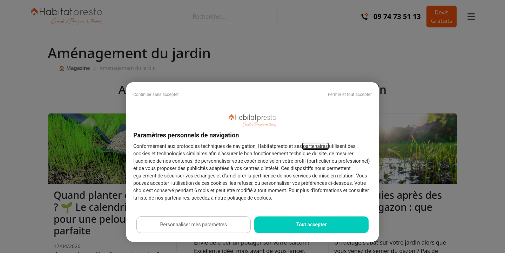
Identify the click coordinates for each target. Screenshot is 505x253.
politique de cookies (249, 198)
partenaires (315, 146)
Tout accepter (311, 224)
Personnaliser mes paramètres (193, 224)
